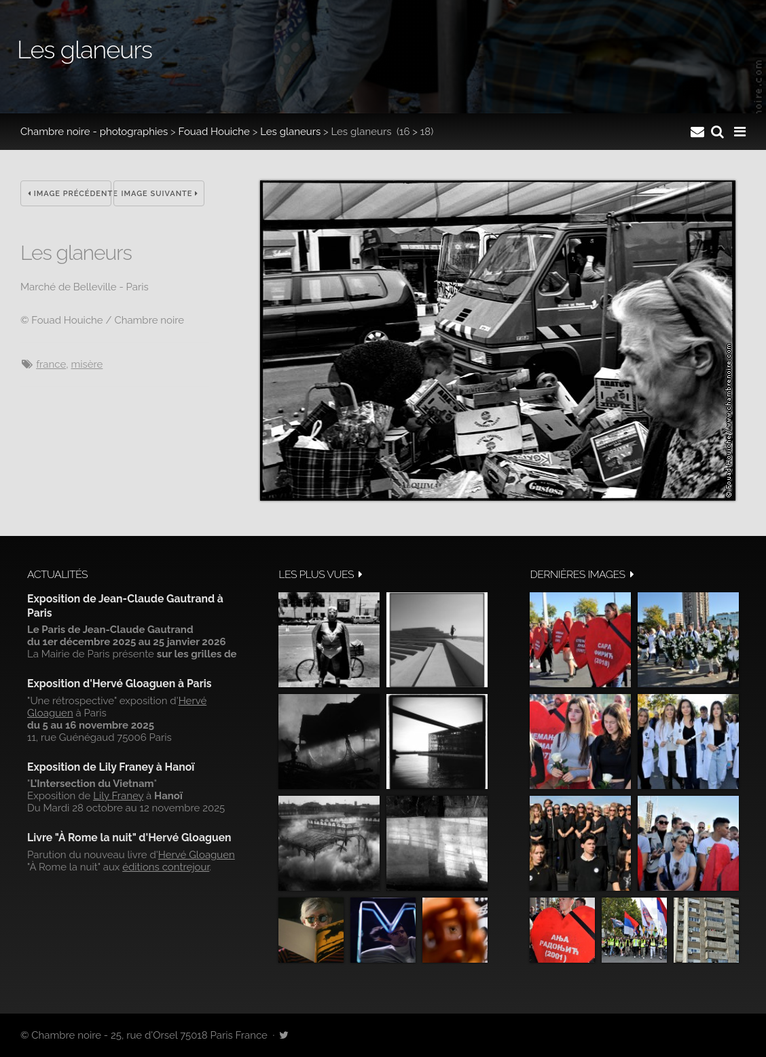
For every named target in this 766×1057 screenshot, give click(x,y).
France (51, 364)
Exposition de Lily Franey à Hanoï (110, 767)
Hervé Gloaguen (196, 855)
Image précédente (69, 193)
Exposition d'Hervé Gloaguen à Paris (119, 683)
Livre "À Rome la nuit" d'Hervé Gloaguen (129, 837)
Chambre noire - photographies (94, 132)
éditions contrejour (165, 867)
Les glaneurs (290, 132)
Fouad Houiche (214, 132)
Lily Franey (118, 796)
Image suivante (159, 193)
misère (87, 364)
